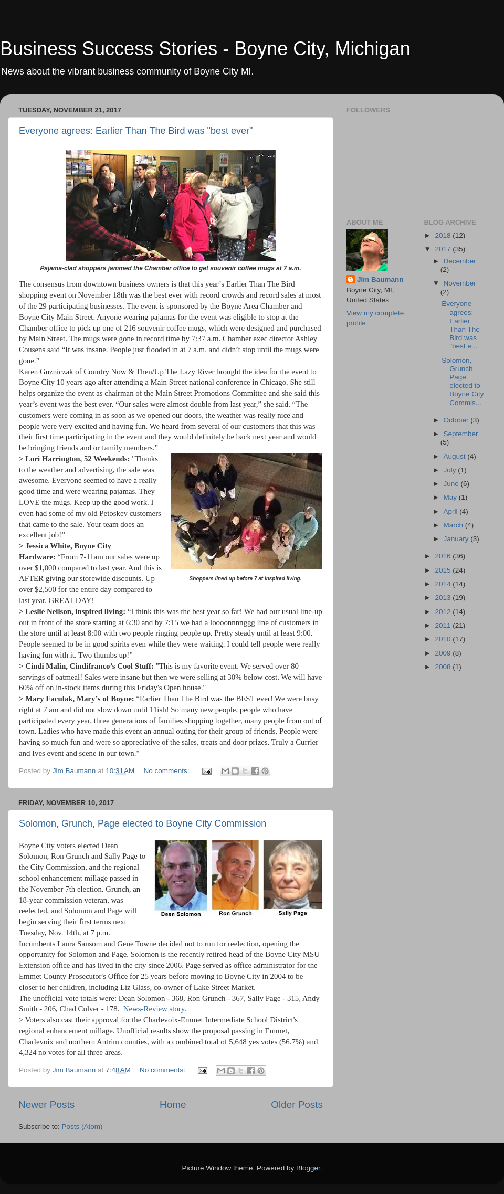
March (454, 525)
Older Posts (297, 1104)
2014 (444, 584)
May (451, 497)
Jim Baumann (380, 279)
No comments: (168, 771)
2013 (444, 597)
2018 (444, 235)
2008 (444, 667)
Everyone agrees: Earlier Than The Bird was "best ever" (136, 130)
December (460, 261)
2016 (444, 556)
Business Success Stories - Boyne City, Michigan (205, 48)
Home (173, 1104)
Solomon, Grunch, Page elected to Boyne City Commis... (463, 381)
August (456, 456)
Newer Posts (46, 1104)
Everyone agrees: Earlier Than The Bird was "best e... (461, 325)
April (452, 511)
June (452, 484)
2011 (444, 625)
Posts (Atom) (82, 1126)
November (460, 283)
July (451, 470)
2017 (444, 249)
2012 (444, 612)
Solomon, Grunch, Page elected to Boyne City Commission (142, 823)
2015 (444, 570)
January (457, 539)
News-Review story (154, 1009)
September (461, 434)
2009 (444, 653)
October (457, 420)
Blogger (308, 1168)
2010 (444, 639)
